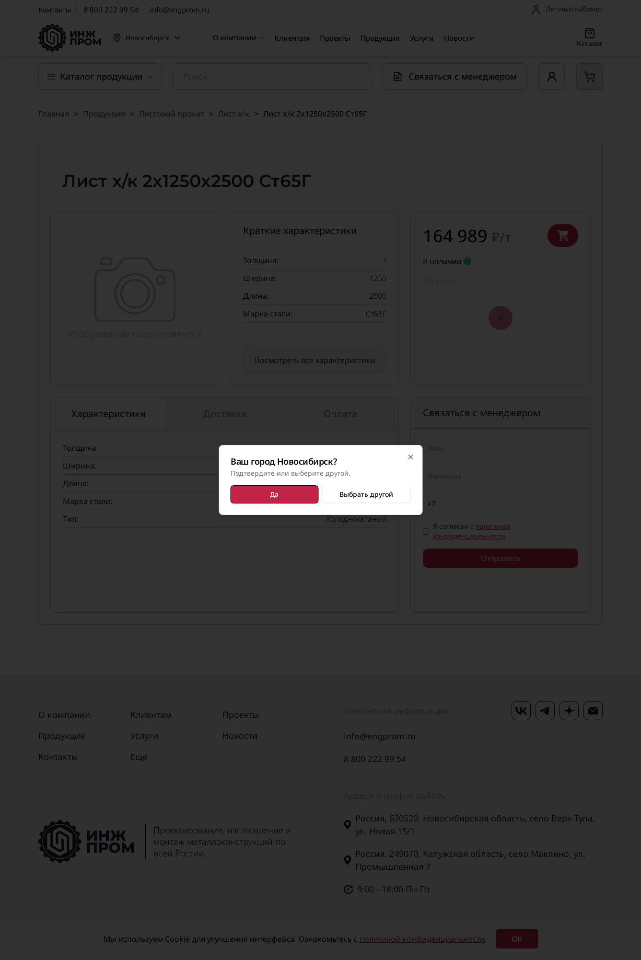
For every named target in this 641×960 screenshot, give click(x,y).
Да (274, 494)
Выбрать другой (366, 494)
